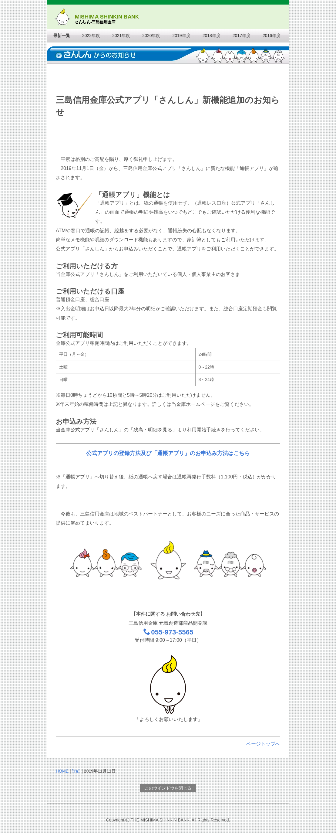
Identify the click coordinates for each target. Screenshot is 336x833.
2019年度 (181, 35)
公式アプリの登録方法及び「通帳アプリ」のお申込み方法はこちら (168, 453)
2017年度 (241, 35)
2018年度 (211, 35)
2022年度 (91, 35)
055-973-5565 (168, 632)
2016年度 (272, 35)
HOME (62, 771)
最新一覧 (61, 35)
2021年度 (121, 35)
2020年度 (151, 35)
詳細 (76, 771)
